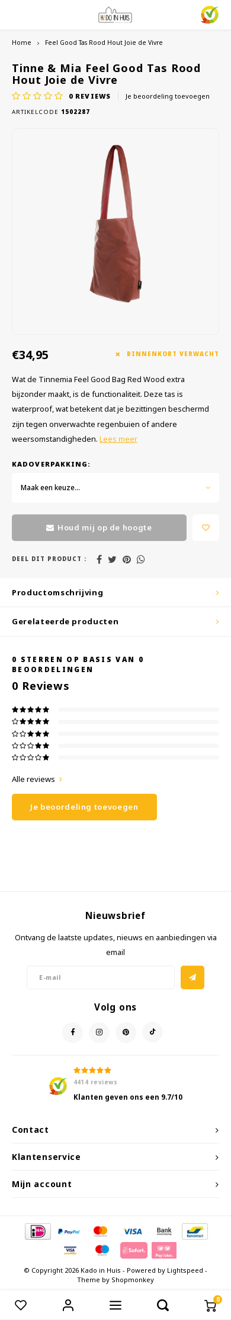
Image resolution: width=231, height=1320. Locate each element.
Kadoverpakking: (51, 463)
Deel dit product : (49, 559)
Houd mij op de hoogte (99, 527)
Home (21, 42)
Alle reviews (37, 779)
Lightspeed (185, 1270)
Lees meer (118, 439)
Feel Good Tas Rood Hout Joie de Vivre (104, 42)
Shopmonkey (132, 1279)
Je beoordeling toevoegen (168, 96)
